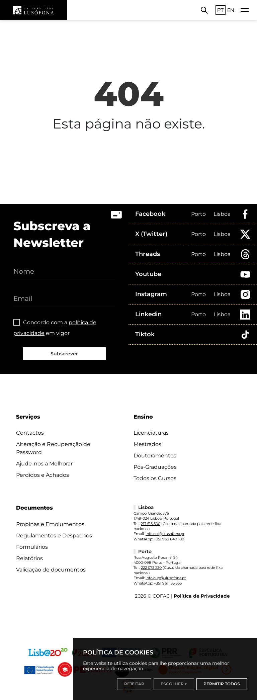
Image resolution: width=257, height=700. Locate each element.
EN (230, 10)
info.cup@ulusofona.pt (166, 578)
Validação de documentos (51, 569)
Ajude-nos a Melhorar (44, 463)
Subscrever (64, 354)
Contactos (30, 433)
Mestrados (147, 444)
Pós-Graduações (155, 467)
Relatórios (29, 558)
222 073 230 (151, 567)
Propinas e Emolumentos (50, 524)
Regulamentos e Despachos (54, 535)
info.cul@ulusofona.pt (165, 533)
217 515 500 (150, 523)
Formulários (32, 547)
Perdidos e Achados (42, 475)
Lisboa (222, 214)
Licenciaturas (151, 433)
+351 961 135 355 (168, 583)
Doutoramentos (155, 455)
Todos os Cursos (155, 478)
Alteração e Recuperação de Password (53, 448)
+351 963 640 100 (169, 539)
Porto (198, 214)
